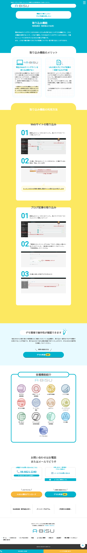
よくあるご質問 (41, 538)
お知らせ (51, 538)
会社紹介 (58, 538)
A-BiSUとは (13, 538)
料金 (32, 538)
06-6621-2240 (22, 551)
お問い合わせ (6, 540)
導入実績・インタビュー (71, 538)
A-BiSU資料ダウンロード (26, 494)
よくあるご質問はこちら (60, 479)
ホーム (5, 538)
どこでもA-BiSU (23, 538)
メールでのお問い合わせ (65, 551)
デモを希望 (43, 354)
